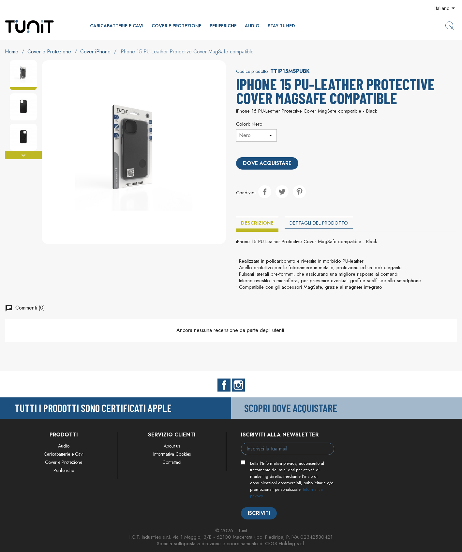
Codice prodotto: (252, 71)
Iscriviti (259, 513)
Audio (252, 25)
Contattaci (171, 462)
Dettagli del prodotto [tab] (319, 223)
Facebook (224, 385)
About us (172, 446)
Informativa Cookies (172, 454)
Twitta (282, 191)
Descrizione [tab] (257, 223)
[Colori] (256, 135)
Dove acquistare (267, 163)
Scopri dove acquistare (290, 408)
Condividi (264, 191)
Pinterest (299, 191)
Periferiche (223, 25)
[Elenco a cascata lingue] (445, 9)
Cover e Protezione (176, 25)
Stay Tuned (281, 25)
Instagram (238, 385)
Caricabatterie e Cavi (116, 25)
